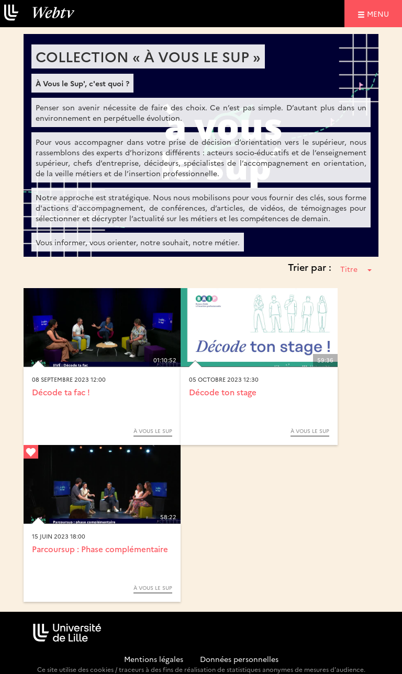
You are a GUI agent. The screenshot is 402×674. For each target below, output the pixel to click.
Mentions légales (153, 659)
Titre (356, 269)
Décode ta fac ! (61, 391)
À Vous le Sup (152, 431)
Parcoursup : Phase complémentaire (100, 548)
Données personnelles (239, 659)
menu (379, 13)
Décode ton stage (222, 391)
